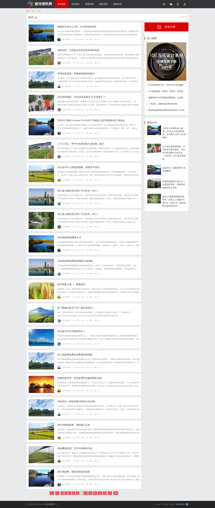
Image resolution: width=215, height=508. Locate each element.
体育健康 (61, 4)
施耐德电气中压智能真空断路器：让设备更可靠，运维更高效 (174, 97)
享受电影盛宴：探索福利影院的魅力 (76, 73)
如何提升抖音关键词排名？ (71, 331)
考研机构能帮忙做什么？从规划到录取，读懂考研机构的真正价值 (173, 184)
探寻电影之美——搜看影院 (71, 284)
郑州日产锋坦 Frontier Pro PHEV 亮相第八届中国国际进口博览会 (91, 120)
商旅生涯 (117, 4)
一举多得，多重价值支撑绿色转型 (162, 104)
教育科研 (89, 4)
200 (115, 493)
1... (52, 493)
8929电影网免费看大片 (69, 237)
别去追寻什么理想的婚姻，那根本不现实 (78, 167)
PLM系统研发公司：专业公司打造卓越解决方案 (168, 85)
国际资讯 (103, 4)
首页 (28, 11)
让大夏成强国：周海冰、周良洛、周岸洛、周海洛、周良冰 (173, 91)
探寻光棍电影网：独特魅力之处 (73, 425)
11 (90, 493)
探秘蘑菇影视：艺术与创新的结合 (74, 448)
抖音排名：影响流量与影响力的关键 (76, 401)
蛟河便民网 (43, 4)
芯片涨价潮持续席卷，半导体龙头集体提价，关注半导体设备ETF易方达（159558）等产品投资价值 (174, 152)
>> (110, 493)
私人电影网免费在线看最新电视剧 (74, 354)
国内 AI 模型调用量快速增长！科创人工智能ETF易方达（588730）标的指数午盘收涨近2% (174, 201)
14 (105, 493)
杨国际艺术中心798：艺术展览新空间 (76, 26)
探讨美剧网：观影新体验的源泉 (73, 471)
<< (57, 493)
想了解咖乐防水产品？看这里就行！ (76, 308)
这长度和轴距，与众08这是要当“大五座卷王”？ (81, 97)
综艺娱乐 (75, 4)
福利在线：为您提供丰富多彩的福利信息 (78, 50)
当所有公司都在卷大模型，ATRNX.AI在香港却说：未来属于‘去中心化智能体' (173, 133)
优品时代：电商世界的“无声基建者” (174, 169)
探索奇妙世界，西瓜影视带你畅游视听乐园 (79, 378)
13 (100, 493)
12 (95, 493)
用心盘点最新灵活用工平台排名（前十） (78, 190)
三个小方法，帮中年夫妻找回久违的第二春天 (80, 144)
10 (86, 493)
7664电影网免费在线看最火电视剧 (75, 261)
